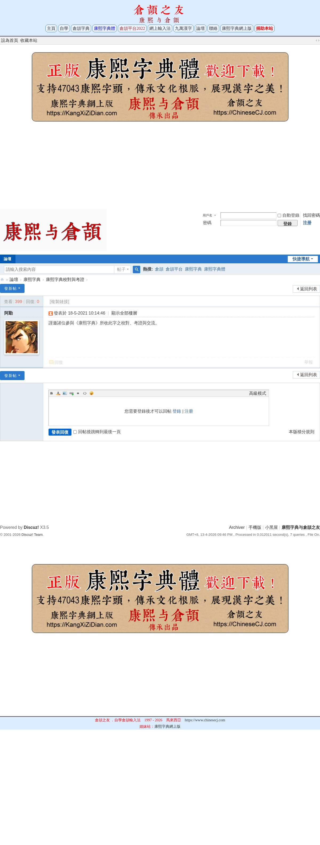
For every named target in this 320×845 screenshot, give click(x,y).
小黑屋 (271, 527)
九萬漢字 (183, 28)
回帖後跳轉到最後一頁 (97, 431)
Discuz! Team (32, 535)
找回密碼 (311, 215)
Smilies (91, 393)
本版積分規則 (301, 431)
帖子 (121, 269)
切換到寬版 (317, 40)
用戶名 (207, 215)
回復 (58, 362)
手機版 (255, 527)
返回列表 (308, 289)
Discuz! (31, 527)
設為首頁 (9, 40)
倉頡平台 (174, 269)
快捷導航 (301, 259)
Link (71, 393)
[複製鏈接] (59, 301)
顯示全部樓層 (124, 313)
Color (58, 393)
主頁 (51, 28)
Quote (78, 393)
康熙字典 (193, 269)
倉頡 (159, 269)
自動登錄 (288, 215)
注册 (307, 222)
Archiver (237, 527)
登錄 (177, 411)
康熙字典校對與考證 (65, 279)
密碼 (207, 222)
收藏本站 (28, 40)
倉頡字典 (81, 28)
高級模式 (257, 393)
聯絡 (213, 28)
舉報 (308, 362)
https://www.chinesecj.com (205, 720)
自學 (64, 28)
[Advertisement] (160, 167)
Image (64, 393)
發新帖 (10, 288)
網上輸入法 (160, 28)
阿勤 (8, 313)
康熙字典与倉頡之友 (2, 279)
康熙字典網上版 (237, 28)
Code (84, 393)
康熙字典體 (214, 269)
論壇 (200, 28)
